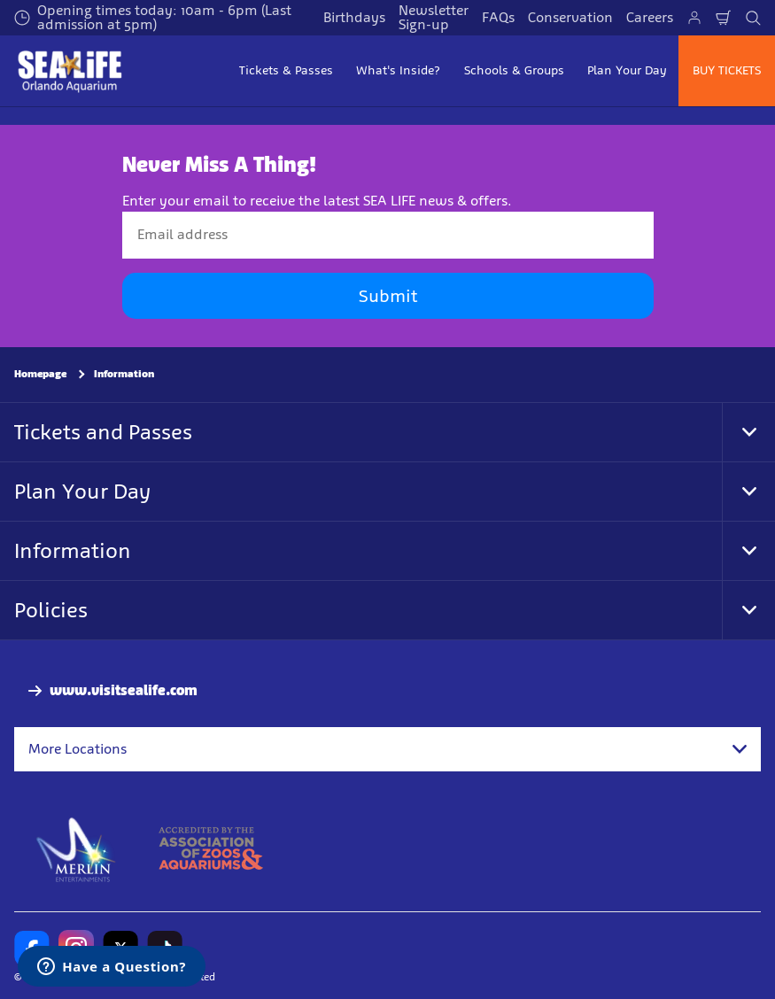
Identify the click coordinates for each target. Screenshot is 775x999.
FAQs (498, 17)
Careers (649, 17)
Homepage (40, 374)
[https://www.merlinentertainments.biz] (76, 848)
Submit (388, 295)
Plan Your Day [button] (627, 70)
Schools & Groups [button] (514, 70)
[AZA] (210, 848)
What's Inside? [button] (398, 70)
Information (124, 374)
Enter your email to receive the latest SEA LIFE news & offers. (317, 200)
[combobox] (387, 749)
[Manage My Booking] (694, 17)
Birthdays (354, 17)
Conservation (570, 17)
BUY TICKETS (727, 70)
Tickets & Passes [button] (286, 70)
